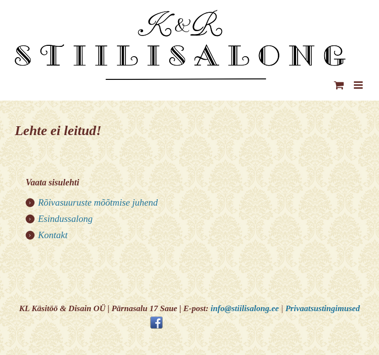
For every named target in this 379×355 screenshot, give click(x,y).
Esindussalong (65, 218)
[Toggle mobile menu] (359, 85)
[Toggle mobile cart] (339, 85)
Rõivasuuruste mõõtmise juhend (98, 202)
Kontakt (53, 235)
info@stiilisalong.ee (245, 308)
